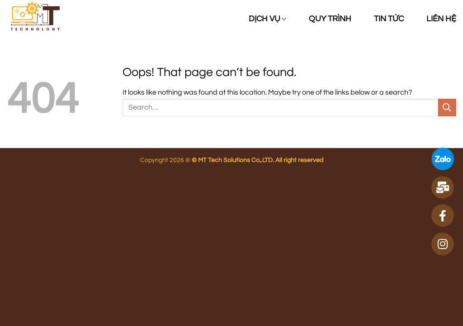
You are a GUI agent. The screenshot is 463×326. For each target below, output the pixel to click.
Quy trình (330, 19)
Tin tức (389, 19)
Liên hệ (441, 19)
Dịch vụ (267, 19)
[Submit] (447, 107)
